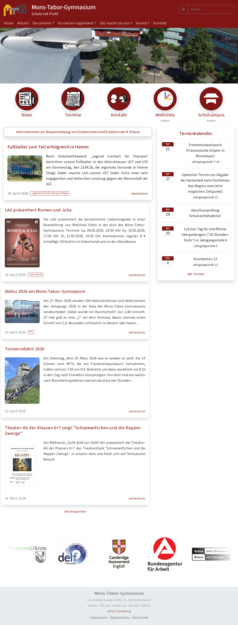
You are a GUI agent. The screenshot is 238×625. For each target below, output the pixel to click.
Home (8, 23)
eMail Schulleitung (119, 611)
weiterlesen (139, 193)
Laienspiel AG (21, 274)
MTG (17, 332)
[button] (78, 132)
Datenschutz (119, 617)
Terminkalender (195, 133)
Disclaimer (140, 617)
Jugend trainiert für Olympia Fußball (50, 193)
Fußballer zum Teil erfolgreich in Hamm (48, 147)
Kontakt (160, 23)
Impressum (98, 617)
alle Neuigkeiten (61, 511)
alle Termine (196, 274)
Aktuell (23, 23)
